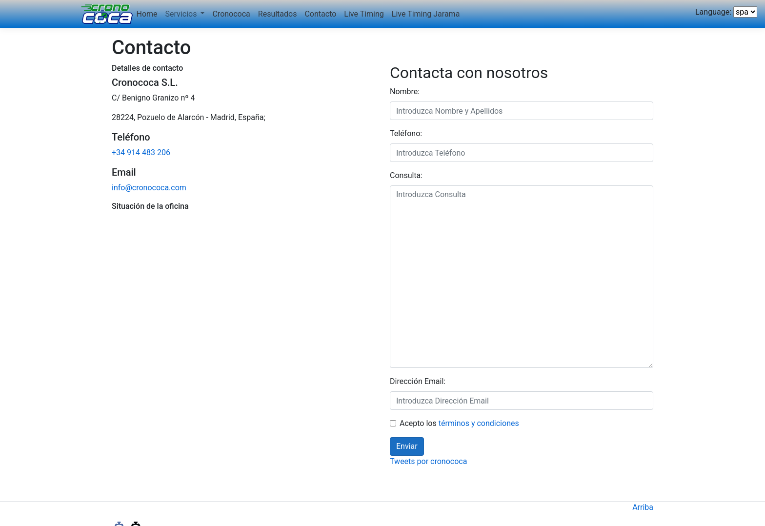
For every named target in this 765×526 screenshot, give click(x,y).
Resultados (277, 14)
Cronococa (231, 14)
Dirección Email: (417, 381)
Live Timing (363, 14)
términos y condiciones (479, 423)
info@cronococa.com (149, 187)
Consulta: (406, 175)
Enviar (407, 446)
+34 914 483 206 (141, 152)
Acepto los (459, 423)
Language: (713, 12)
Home (147, 14)
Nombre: (405, 91)
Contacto (320, 14)
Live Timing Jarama (426, 14)
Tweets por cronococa (428, 461)
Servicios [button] (182, 14)
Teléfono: (406, 133)
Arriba (642, 507)
